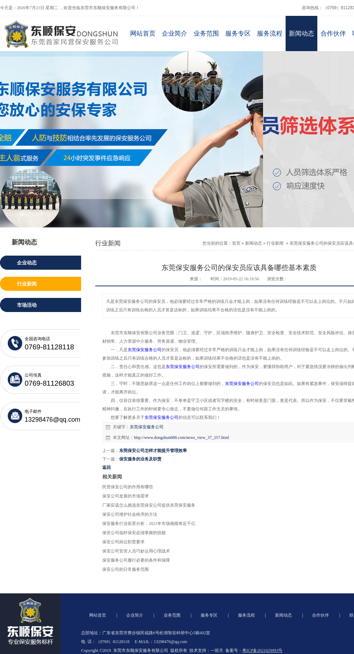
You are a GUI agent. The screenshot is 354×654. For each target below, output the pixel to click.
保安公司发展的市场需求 (125, 496)
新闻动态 (301, 33)
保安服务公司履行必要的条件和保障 (136, 560)
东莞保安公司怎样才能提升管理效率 (153, 450)
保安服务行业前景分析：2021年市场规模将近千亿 (148, 523)
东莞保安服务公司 (144, 349)
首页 (236, 243)
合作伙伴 (333, 33)
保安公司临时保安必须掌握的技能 (134, 532)
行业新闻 (275, 243)
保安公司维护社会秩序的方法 (129, 514)
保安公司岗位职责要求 (123, 541)
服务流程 (269, 33)
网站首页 (142, 33)
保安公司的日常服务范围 (125, 569)
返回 (106, 467)
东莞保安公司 (161, 417)
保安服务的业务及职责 (140, 459)
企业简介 (174, 33)
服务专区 (238, 33)
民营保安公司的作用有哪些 (127, 486)
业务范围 (206, 33)
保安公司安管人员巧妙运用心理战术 (136, 551)
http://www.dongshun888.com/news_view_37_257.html (181, 437)
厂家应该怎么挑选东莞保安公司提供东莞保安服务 (148, 505)
